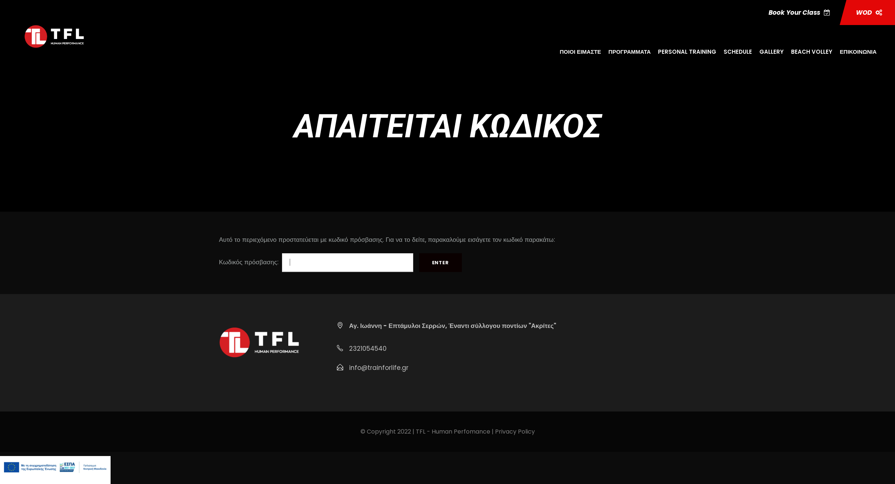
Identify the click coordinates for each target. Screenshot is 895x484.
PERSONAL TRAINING (687, 52)
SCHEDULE (738, 52)
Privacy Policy (515, 431)
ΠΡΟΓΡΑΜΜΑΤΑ (630, 52)
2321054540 (368, 348)
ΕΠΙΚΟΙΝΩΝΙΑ (858, 52)
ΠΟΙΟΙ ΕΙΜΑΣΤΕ (580, 52)
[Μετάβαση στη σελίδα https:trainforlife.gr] (54, 36)
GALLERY (771, 52)
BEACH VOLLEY (811, 52)
